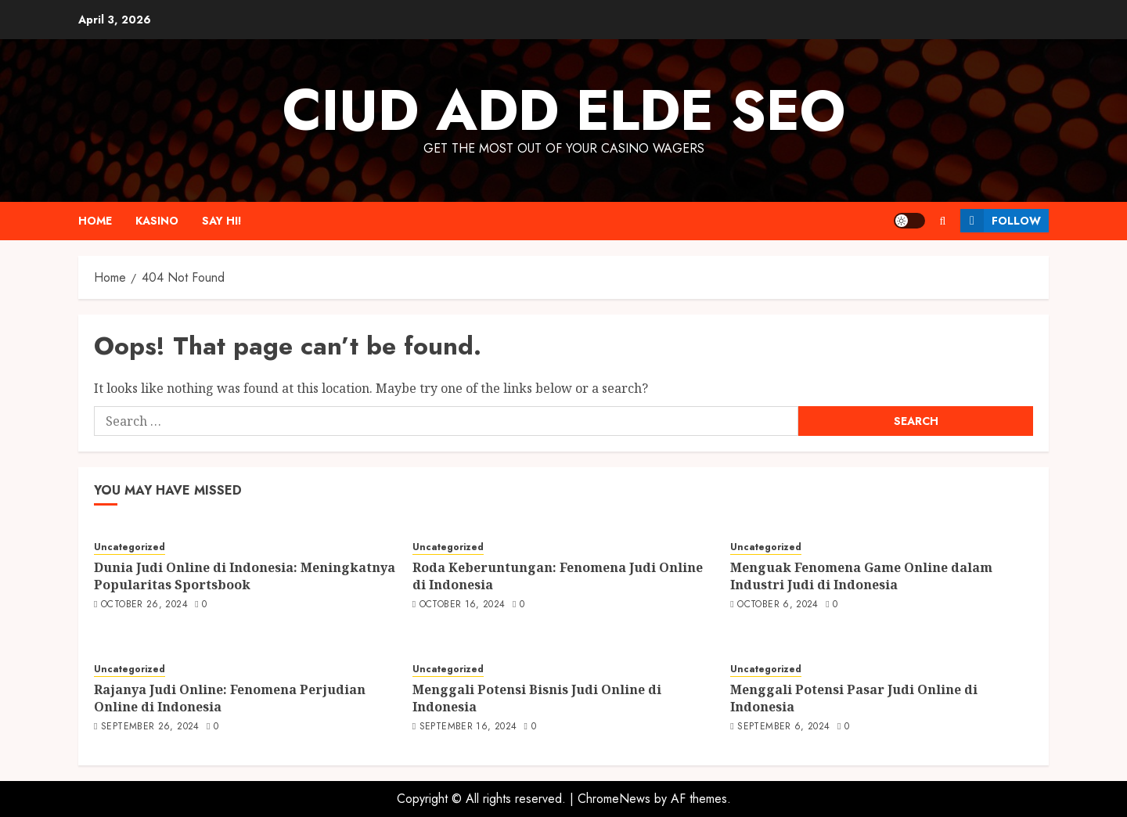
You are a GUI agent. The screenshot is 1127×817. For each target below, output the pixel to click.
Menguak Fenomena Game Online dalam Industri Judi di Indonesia (861, 576)
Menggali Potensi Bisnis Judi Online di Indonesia (536, 698)
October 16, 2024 (462, 605)
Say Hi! (222, 221)
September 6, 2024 (783, 727)
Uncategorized (129, 547)
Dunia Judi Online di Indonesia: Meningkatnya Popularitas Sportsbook (244, 576)
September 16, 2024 (468, 727)
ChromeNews (614, 799)
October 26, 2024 (144, 605)
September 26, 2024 (150, 727)
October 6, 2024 (777, 605)
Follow (1000, 220)
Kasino (156, 221)
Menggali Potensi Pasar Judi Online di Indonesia (854, 698)
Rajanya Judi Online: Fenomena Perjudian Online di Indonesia (229, 698)
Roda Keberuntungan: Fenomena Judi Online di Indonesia (557, 576)
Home (95, 221)
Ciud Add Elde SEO (564, 110)
